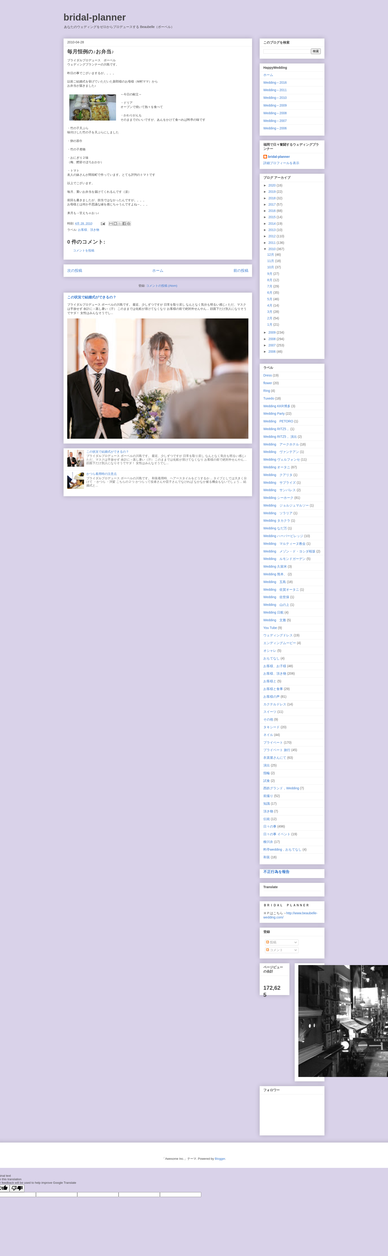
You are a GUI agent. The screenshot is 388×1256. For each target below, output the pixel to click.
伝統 (266, 819)
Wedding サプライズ (279, 482)
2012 (272, 236)
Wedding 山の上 (276, 605)
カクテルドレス (274, 704)
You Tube (270, 628)
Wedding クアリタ (278, 475)
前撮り (268, 796)
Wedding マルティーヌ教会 (284, 543)
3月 (270, 312)
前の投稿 (240, 271)
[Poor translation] (17, 1188)
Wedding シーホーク (278, 498)
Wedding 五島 (274, 582)
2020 (272, 185)
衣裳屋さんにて (274, 757)
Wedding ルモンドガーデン (284, 559)
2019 (272, 191)
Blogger (220, 1158)
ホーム (157, 271)
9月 (270, 274)
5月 (270, 299)
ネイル (268, 735)
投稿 (271, 942)
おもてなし (271, 658)
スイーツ (269, 712)
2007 (272, 345)
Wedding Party (274, 413)
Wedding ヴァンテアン (281, 452)
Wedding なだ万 (275, 528)
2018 (272, 198)
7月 (270, 286)
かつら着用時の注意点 (101, 474)
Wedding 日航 (273, 612)
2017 (272, 204)
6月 (270, 292)
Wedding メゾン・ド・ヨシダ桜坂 (289, 551)
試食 (266, 781)
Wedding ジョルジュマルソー (286, 505)
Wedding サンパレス (279, 490)
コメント (274, 950)
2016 (272, 211)
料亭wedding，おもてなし (282, 849)
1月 (270, 324)
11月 (271, 261)
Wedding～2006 (275, 128)
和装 (266, 857)
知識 (266, 803)
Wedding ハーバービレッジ (283, 536)
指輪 (266, 773)
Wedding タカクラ (276, 520)
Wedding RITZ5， (276, 429)
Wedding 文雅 (274, 620)
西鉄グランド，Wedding (281, 788)
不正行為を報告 (276, 872)
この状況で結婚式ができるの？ (91, 297)
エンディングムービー (279, 643)
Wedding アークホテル (281, 444)
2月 (270, 318)
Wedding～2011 (275, 90)
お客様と (269, 681)
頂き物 (268, 811)
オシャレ (269, 650)
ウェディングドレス (278, 635)
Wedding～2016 (275, 82)
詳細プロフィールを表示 (281, 163)
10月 (271, 267)
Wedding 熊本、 (275, 574)
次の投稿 (74, 271)
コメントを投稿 (83, 250)
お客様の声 (271, 696)
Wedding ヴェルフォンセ (281, 459)
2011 (272, 243)
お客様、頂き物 (88, 229)
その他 (268, 719)
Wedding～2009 (275, 105)
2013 (272, 230)
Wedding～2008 (275, 113)
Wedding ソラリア (278, 513)
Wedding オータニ (276, 467)
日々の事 (269, 826)
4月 (270, 305)
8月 (270, 280)
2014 (272, 223)
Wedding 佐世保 (276, 597)
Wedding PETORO (278, 421)
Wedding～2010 (275, 98)
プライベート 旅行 (276, 750)
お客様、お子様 (274, 666)
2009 (272, 332)
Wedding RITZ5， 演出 (280, 436)
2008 (272, 339)
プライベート (273, 742)
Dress (267, 375)
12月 (271, 254)
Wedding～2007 (275, 121)
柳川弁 (268, 842)
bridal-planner (94, 17)
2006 (272, 351)
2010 (272, 249)
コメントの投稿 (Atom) (161, 285)
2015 (272, 217)
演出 (266, 765)
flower (267, 383)
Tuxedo (268, 398)
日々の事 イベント (276, 834)
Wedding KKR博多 (276, 406)
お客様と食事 (273, 689)
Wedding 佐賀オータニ (281, 589)
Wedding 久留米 (275, 566)
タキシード (271, 727)
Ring (266, 391)
